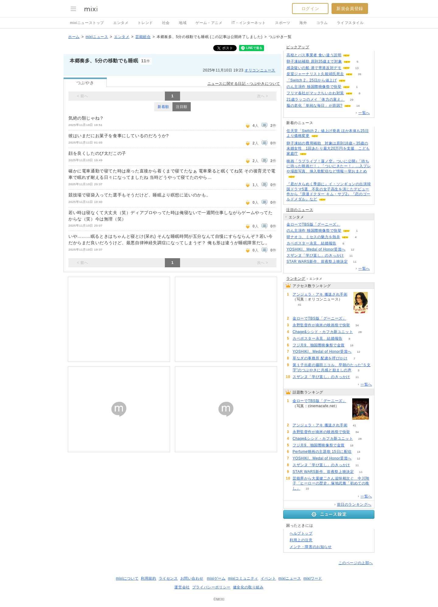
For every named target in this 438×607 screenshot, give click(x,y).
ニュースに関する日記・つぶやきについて (243, 84)
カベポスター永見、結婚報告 (311, 243)
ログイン (310, 8)
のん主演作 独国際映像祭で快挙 (314, 87)
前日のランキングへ (354, 504)
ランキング (295, 278)
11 (351, 255)
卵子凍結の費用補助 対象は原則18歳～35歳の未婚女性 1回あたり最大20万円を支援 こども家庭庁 (328, 148)
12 (352, 249)
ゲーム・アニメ (209, 23)
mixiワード (312, 578)
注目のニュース (299, 210)
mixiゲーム (216, 578)
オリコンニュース (260, 70)
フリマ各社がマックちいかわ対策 (315, 93)
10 (307, 488)
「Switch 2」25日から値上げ (312, 80)
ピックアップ (297, 47)
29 (351, 99)
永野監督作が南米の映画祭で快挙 (321, 325)
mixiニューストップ (87, 23)
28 (360, 332)
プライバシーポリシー (211, 587)
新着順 (163, 107)
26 (359, 74)
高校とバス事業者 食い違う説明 (314, 55)
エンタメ (120, 23)
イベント (268, 578)
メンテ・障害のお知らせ (311, 547)
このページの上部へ (356, 563)
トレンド (145, 23)
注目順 (181, 107)
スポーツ (282, 23)
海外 (303, 23)
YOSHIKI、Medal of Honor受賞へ (316, 249)
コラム (322, 23)
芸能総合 (143, 37)
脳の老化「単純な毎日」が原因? (314, 105)
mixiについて (127, 578)
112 (347, 224)
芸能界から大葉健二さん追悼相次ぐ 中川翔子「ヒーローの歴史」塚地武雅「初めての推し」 (331, 483)
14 (358, 105)
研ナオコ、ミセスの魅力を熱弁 (313, 237)
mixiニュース (96, 37)
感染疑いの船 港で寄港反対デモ (314, 68)
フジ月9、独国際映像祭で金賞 (319, 345)
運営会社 (181, 587)
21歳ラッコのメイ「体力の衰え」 (316, 99)
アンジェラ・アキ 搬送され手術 (320, 294)
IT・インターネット (248, 23)
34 (357, 325)
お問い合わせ (191, 578)
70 (352, 80)
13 (357, 68)
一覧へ (364, 113)
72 (357, 55)
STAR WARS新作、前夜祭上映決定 (317, 261)
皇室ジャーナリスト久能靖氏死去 (315, 74)
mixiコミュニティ (243, 578)
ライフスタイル (350, 23)
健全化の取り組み (248, 587)
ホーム (74, 37)
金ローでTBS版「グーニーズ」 (313, 224)
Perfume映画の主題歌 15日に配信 (322, 451)
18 (351, 345)
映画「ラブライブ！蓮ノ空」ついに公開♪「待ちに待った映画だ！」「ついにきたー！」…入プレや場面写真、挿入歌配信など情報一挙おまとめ (329, 166)
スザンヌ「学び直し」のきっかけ (315, 255)
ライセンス (168, 578)
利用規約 (148, 578)
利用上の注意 (301, 540)
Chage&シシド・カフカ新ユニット (323, 332)
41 (299, 304)
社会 (166, 23)
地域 (182, 23)
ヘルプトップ (301, 533)
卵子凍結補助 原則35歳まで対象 (314, 61)
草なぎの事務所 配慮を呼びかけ (320, 358)
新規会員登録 (349, 8)
